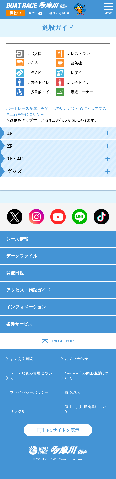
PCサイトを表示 (63, 430)
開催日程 (56, 273)
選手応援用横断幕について (86, 409)
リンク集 (17, 411)
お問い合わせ (76, 359)
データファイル (56, 256)
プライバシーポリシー (29, 392)
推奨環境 (72, 392)
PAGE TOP (63, 341)
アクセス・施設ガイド (56, 290)
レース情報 (56, 239)
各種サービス (56, 324)
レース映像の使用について (31, 375)
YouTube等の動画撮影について (87, 375)
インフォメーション (56, 307)
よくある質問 (21, 359)
